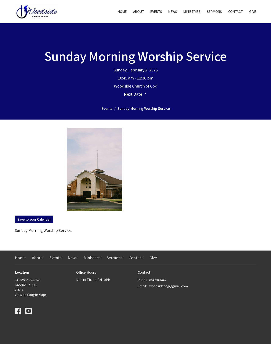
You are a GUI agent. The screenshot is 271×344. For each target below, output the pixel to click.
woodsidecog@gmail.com (168, 286)
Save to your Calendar (34, 219)
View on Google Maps (31, 294)
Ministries (191, 11)
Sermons (214, 11)
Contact (235, 11)
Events (156, 11)
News (172, 11)
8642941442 (157, 280)
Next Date (135, 94)
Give (252, 11)
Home (122, 11)
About (138, 11)
